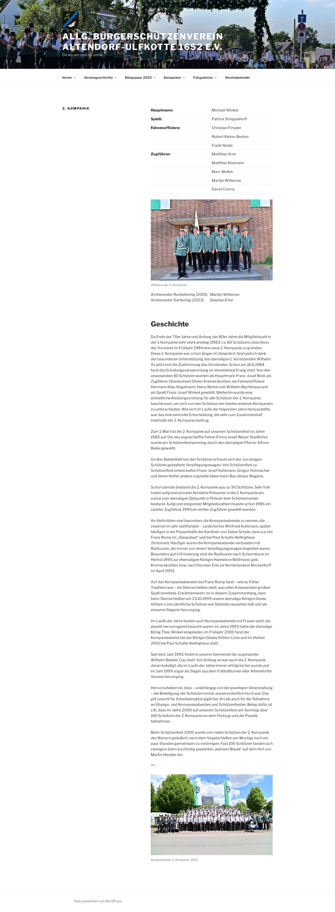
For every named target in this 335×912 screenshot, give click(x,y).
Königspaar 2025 (140, 77)
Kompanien (174, 77)
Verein (69, 77)
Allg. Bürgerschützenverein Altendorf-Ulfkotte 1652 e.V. (142, 41)
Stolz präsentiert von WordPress (98, 901)
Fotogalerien (205, 77)
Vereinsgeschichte (100, 77)
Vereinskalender (237, 77)
